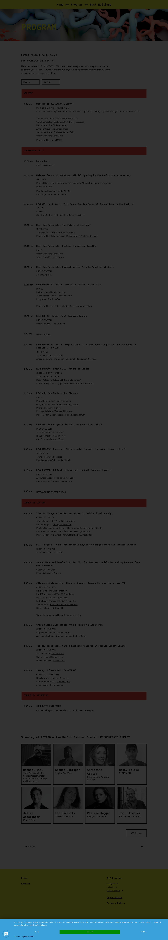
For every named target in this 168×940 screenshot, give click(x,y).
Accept (90, 932)
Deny (37, 932)
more (142, 932)
